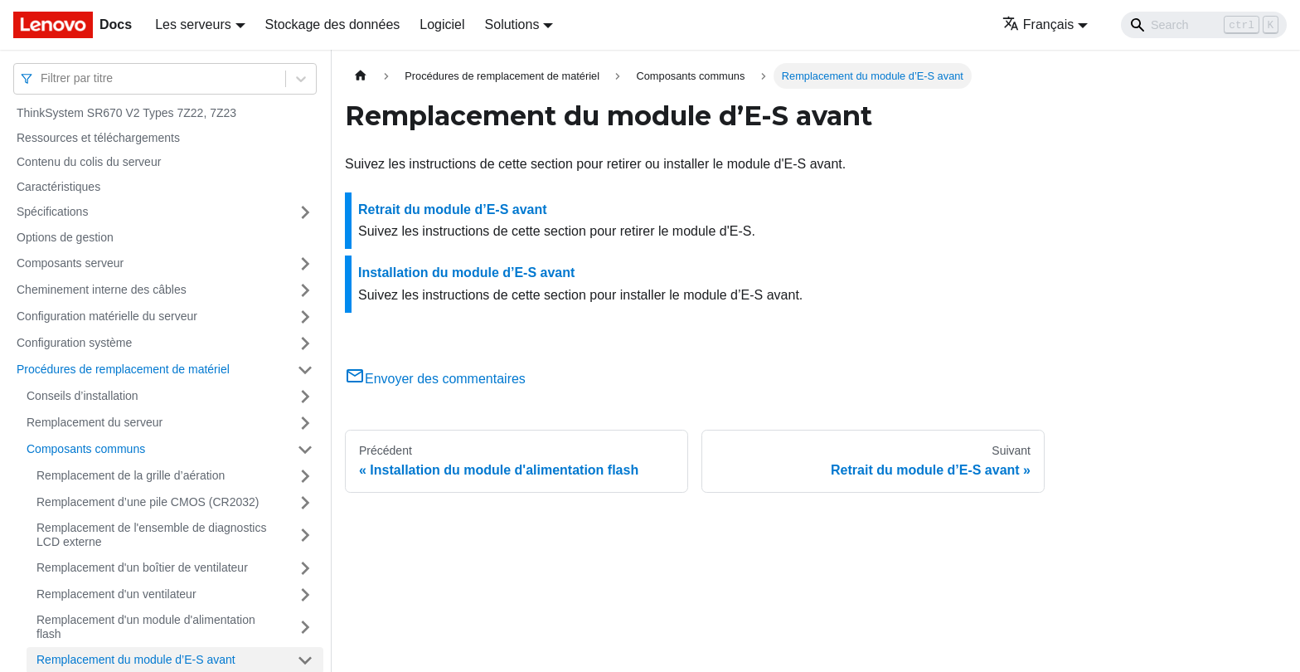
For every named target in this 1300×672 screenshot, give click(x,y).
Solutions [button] (512, 24)
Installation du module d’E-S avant (466, 272)
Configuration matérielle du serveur (107, 316)
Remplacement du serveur (94, 422)
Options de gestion (65, 237)
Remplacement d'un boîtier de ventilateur (142, 567)
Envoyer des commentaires (435, 379)
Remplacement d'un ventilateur (116, 594)
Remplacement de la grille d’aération (130, 475)
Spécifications (52, 211)
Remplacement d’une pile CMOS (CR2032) (147, 502)
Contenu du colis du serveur (89, 161)
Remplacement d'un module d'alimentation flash (145, 627)
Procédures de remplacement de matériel (123, 369)
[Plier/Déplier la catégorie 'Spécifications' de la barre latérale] (305, 212)
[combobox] (42, 78)
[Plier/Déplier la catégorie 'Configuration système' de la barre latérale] (305, 343)
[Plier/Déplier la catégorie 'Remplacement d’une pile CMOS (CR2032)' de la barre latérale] (305, 502)
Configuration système (74, 342)
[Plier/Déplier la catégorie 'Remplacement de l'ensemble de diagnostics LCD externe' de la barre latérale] (305, 535)
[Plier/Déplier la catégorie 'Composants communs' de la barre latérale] (305, 449)
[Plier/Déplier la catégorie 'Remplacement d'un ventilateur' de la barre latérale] (305, 595)
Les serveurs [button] (193, 24)
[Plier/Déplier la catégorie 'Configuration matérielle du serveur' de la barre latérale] (305, 317)
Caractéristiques (58, 186)
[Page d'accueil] (360, 76)
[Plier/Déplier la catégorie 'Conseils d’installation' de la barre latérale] (305, 396)
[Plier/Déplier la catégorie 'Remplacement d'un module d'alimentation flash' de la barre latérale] (305, 627)
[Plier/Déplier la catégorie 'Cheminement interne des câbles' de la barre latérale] (305, 290)
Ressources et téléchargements (98, 137)
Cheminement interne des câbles (102, 289)
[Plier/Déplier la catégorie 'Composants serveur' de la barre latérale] (305, 264)
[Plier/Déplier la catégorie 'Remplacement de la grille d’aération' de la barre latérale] (305, 476)
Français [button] (1038, 24)
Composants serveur (70, 263)
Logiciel (442, 24)
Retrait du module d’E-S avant (452, 209)
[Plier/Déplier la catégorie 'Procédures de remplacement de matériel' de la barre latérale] (305, 370)
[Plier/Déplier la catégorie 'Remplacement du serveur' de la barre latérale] (305, 423)
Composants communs (86, 448)
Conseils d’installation (82, 395)
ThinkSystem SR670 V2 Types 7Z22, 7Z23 (126, 112)
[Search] (1204, 25)
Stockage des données (332, 24)
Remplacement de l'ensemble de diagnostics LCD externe (151, 535)
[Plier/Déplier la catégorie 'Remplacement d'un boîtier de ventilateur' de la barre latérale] (305, 568)
